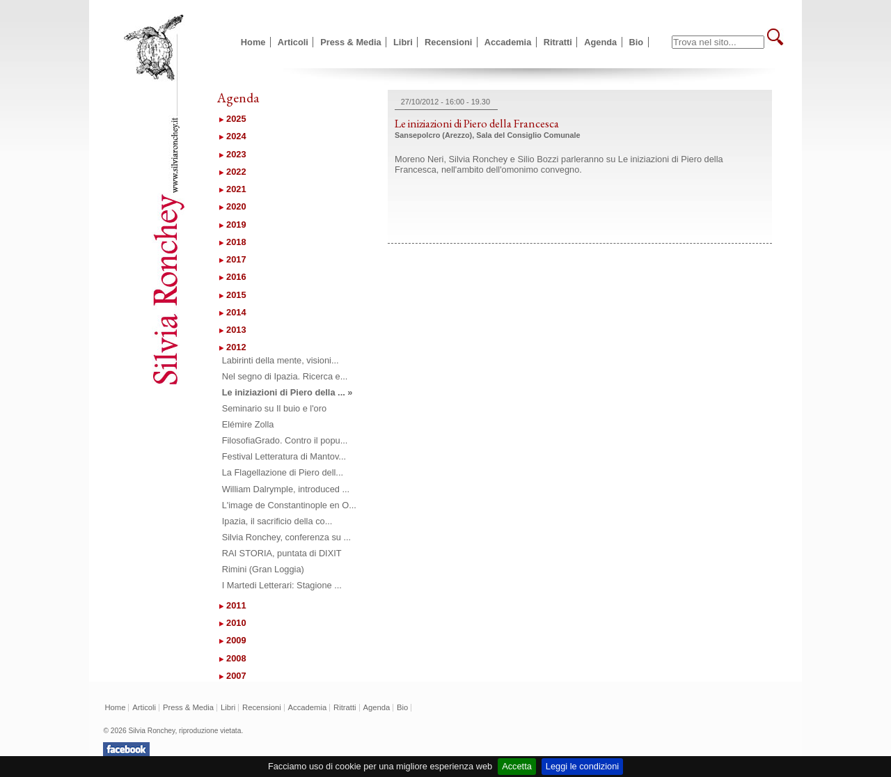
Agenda (600, 42)
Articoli (293, 42)
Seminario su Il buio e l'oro (274, 408)
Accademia (508, 42)
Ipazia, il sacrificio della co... (277, 521)
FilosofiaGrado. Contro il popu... (285, 440)
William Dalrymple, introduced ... (285, 489)
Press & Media (350, 42)
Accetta (517, 766)
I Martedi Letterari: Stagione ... (282, 585)
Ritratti (558, 42)
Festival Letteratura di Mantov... (284, 456)
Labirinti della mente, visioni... (280, 360)
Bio (636, 42)
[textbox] (718, 42)
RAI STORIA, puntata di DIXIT (282, 553)
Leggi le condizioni (582, 766)
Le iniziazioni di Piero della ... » (287, 392)
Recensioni (448, 42)
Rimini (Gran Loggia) (263, 569)
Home (253, 42)
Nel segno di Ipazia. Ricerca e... (285, 376)
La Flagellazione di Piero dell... (282, 472)
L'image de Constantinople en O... (289, 505)
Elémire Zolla (248, 424)
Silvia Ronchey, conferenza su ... (286, 537)
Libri (403, 42)
